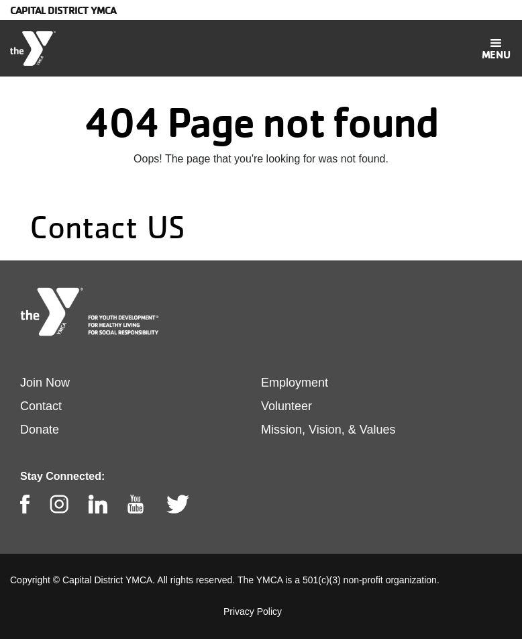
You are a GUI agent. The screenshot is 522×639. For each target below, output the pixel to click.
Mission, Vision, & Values (328, 429)
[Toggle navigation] (496, 48)
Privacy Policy (252, 611)
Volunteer (286, 406)
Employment (294, 382)
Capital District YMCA (63, 10)
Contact (41, 406)
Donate (39, 429)
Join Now (45, 382)
